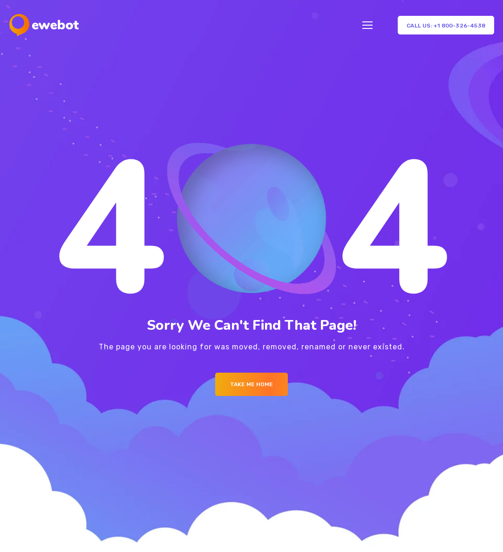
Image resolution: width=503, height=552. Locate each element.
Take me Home (251, 384)
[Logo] (44, 25)
